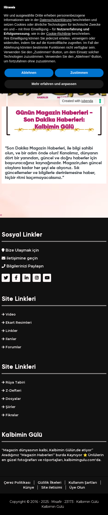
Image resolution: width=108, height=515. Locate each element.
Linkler (12, 331)
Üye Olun (77, 487)
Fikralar (12, 415)
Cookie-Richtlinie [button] (58, 34)
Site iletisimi (51, 487)
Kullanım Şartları (83, 482)
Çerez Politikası (17, 482)
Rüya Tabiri (15, 382)
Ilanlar (11, 339)
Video (11, 314)
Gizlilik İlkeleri (49, 482)
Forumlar (13, 347)
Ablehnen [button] (28, 73)
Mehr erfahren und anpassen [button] (54, 84)
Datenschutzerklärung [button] (55, 20)
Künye (28, 487)
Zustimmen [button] (79, 73)
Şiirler (10, 407)
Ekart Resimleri (19, 322)
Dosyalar (13, 399)
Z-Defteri (13, 390)
